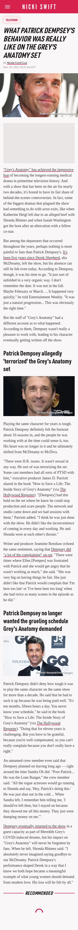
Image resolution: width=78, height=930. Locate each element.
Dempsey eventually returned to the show (34, 826)
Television (11, 20)
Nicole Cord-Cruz (17, 62)
